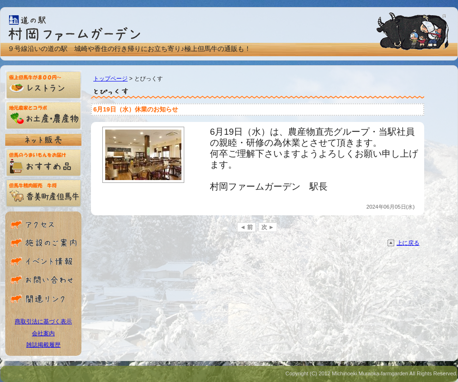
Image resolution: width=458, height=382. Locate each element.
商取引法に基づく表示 (43, 321)
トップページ (110, 78)
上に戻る (408, 243)
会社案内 (43, 333)
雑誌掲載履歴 (43, 345)
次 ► (267, 227)
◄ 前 (246, 227)
